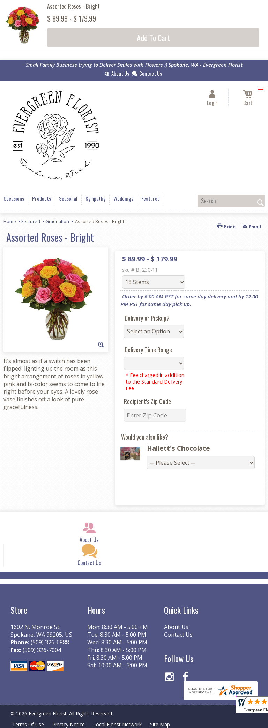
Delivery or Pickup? (147, 318)
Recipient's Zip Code (147, 401)
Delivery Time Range (148, 349)
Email (251, 226)
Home (9, 221)
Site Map (160, 724)
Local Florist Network (117, 724)
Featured (30, 221)
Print (226, 226)
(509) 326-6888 (50, 642)
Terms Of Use (28, 724)
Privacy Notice (68, 724)
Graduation (57, 221)
